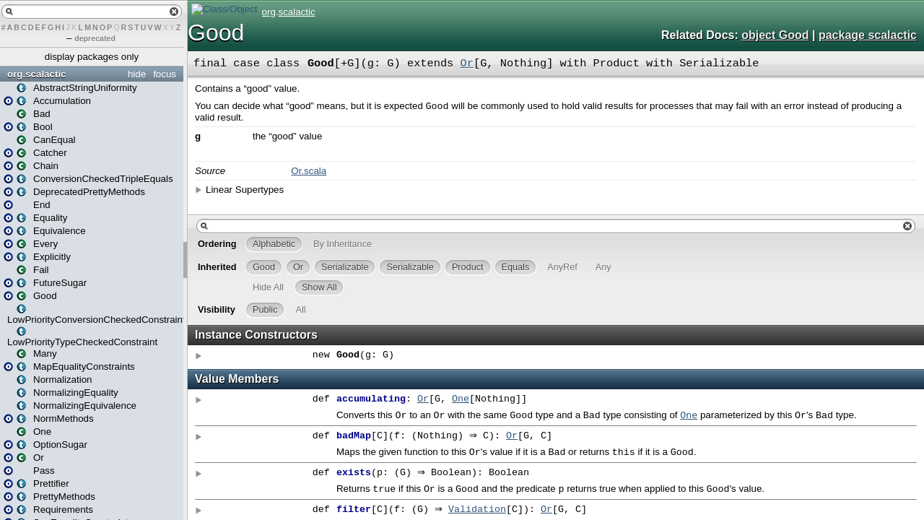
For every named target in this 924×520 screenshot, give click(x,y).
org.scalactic (36, 74)
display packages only (92, 56)
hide (137, 74)
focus (164, 74)
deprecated (95, 38)
